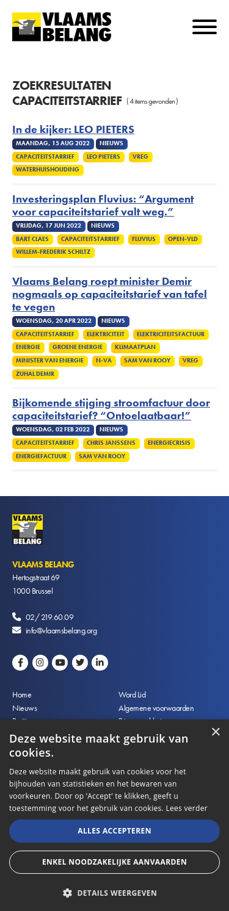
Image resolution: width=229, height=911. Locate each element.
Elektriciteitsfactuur (171, 334)
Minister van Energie (50, 360)
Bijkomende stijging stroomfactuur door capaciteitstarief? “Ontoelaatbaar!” (111, 409)
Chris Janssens (111, 443)
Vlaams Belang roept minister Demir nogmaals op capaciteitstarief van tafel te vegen (109, 294)
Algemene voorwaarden (156, 707)
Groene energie (78, 347)
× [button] (215, 732)
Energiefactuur (41, 456)
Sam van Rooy (147, 360)
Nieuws (24, 707)
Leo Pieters (103, 156)
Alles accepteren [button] (114, 831)
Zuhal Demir (35, 374)
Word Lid (131, 694)
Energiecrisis (169, 443)
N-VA (104, 360)
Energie (28, 347)
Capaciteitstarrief (45, 156)
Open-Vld (183, 239)
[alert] (114, 815)
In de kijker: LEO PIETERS (73, 129)
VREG (140, 156)
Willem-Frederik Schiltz (53, 252)
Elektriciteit (106, 334)
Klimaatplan (135, 347)
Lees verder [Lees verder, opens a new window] (186, 808)
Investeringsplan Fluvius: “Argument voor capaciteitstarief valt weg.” (103, 205)
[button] (114, 892)
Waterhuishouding (47, 169)
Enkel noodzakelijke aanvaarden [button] (114, 862)
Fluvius (144, 239)
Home (21, 694)
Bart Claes (32, 239)
